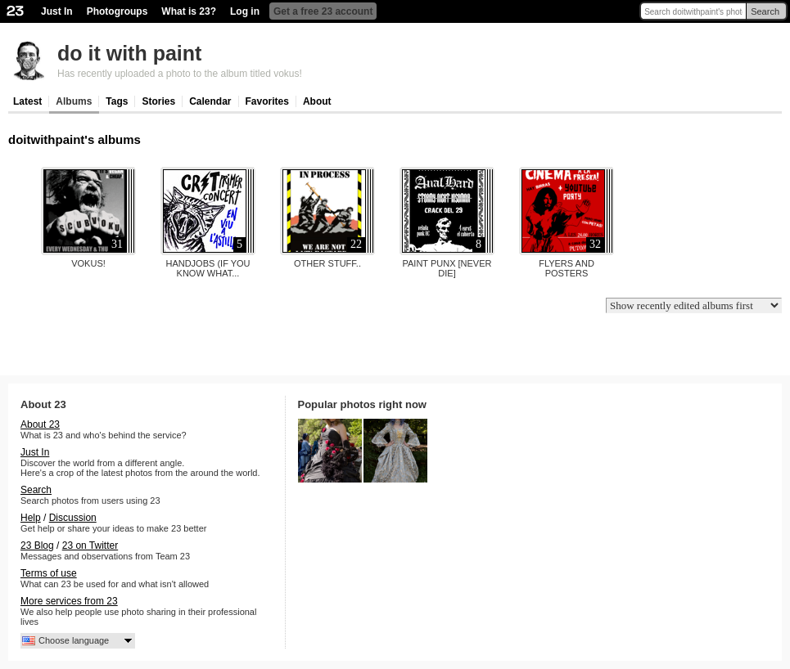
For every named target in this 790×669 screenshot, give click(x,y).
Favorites (267, 101)
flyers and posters (566, 268)
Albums (74, 101)
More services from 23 (69, 601)
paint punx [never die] (446, 268)
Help (30, 517)
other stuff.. (327, 263)
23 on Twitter (90, 545)
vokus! (88, 263)
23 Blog (37, 545)
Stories (158, 101)
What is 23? (188, 11)
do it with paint (129, 53)
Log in (245, 11)
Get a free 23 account (322, 11)
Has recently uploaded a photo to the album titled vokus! (179, 73)
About (317, 101)
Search (765, 11)
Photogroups (117, 11)
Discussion (73, 517)
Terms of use (48, 573)
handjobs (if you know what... (207, 268)
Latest (27, 101)
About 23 (40, 424)
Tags (117, 101)
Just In (57, 11)
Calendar (210, 101)
